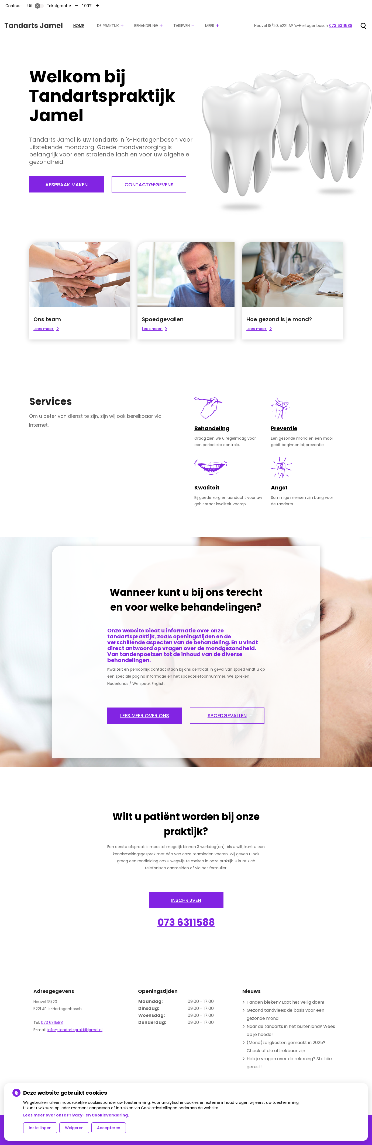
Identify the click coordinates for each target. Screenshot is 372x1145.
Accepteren (108, 1127)
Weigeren (74, 1127)
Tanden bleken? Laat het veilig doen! (285, 1002)
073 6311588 (186, 922)
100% (87, 5)
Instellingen (40, 1127)
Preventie (284, 428)
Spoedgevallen (227, 715)
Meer (209, 25)
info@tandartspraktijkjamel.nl (74, 1029)
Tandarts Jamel (33, 25)
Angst (279, 487)
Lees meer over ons (144, 715)
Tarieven (181, 25)
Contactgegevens (149, 184)
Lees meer (49, 329)
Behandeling (146, 25)
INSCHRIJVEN (186, 900)
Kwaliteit (206, 487)
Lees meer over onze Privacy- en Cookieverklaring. (76, 1115)
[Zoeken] (363, 25)
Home (78, 25)
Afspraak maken (66, 184)
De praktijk (108, 25)
